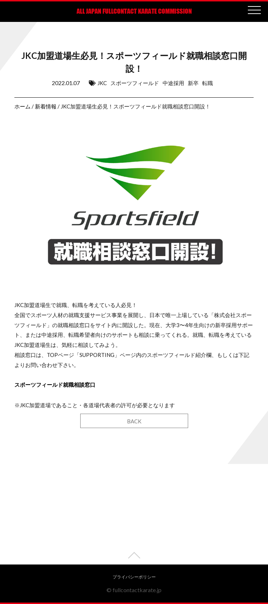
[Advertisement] (134, 514)
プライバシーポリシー (134, 577)
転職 (207, 83)
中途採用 (173, 83)
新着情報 (45, 106)
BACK (134, 421)
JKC (102, 83)
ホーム (22, 106)
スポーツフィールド (134, 83)
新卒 (193, 83)
